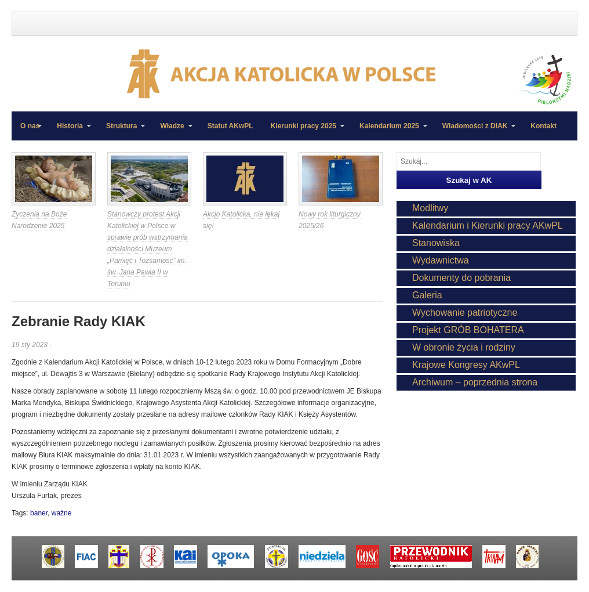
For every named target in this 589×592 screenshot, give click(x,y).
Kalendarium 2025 (389, 131)
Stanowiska (436, 243)
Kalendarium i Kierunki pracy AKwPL (487, 225)
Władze (171, 131)
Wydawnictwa (440, 260)
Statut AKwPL (230, 126)
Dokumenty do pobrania (461, 278)
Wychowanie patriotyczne (464, 312)
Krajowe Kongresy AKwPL (466, 365)
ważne (62, 513)
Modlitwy (430, 208)
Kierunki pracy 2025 (303, 131)
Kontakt (543, 126)
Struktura (121, 131)
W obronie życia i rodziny (463, 347)
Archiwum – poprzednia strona (474, 382)
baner (39, 513)
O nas (29, 126)
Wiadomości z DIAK (475, 131)
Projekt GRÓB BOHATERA (468, 330)
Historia (69, 131)
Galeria (427, 295)
